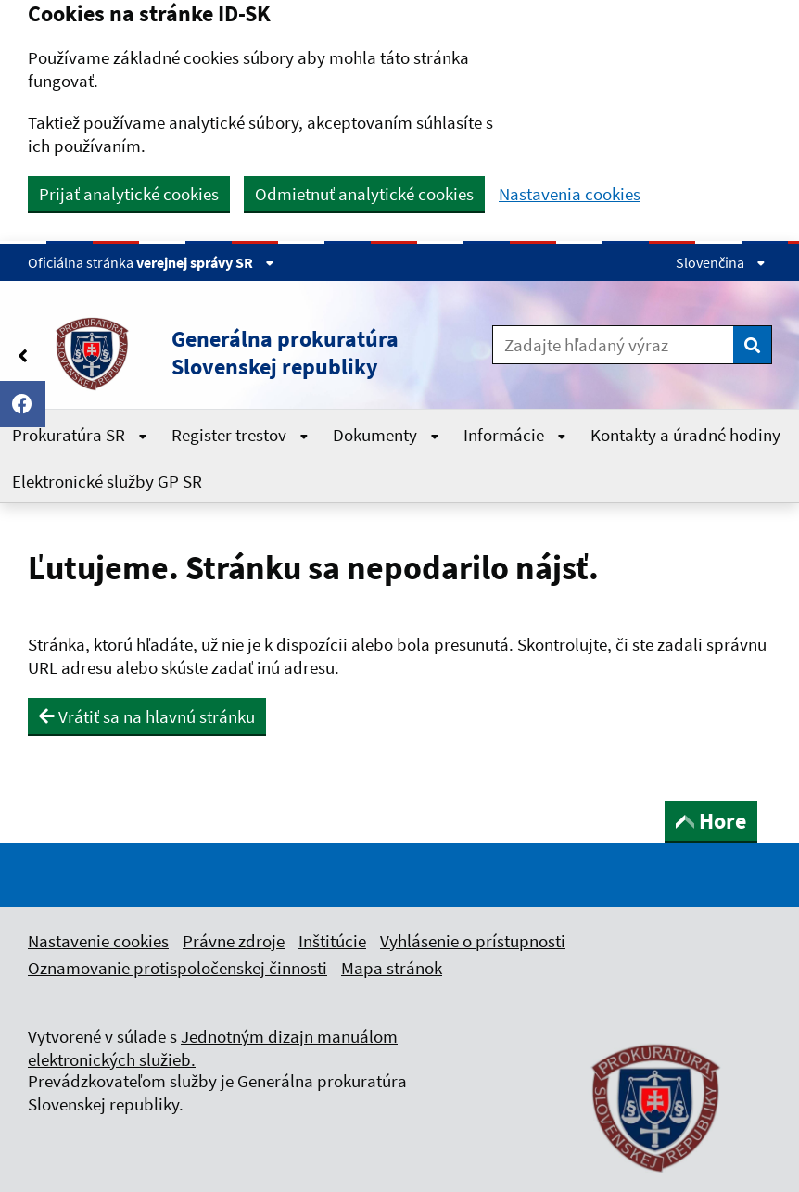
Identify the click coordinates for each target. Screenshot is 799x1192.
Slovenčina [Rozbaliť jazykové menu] (721, 262)
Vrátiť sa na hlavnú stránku (147, 716)
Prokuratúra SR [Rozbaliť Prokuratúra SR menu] (79, 435)
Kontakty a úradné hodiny (685, 435)
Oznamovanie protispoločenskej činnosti (177, 968)
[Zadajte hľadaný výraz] (613, 344)
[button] (244, 353)
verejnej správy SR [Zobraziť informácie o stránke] (205, 262)
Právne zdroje (234, 941)
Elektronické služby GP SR (107, 481)
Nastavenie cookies (98, 941)
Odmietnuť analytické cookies (364, 194)
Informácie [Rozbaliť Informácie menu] (514, 435)
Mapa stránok (391, 968)
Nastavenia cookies (569, 194)
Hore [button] (711, 820)
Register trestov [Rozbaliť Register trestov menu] (240, 435)
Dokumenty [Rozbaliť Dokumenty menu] (386, 435)
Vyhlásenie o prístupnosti (472, 941)
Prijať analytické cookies (129, 194)
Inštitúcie (332, 941)
